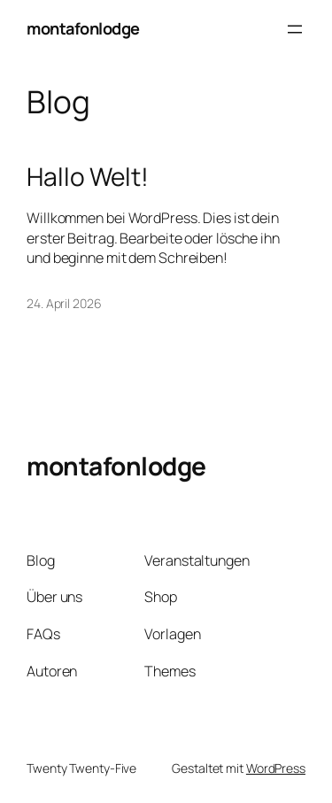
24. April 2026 (64, 303)
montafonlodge (83, 28)
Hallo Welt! (88, 177)
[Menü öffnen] (294, 29)
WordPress (275, 768)
